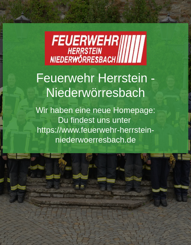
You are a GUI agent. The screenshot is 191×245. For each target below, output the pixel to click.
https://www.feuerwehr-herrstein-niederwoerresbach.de (95, 134)
